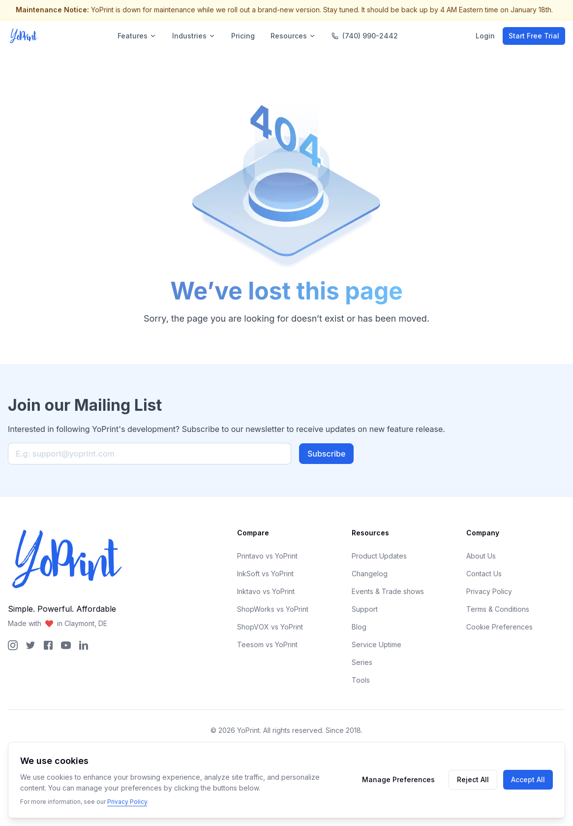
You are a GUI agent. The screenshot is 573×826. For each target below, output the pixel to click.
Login (485, 36)
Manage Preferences (398, 779)
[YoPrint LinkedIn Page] (84, 645)
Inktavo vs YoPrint (266, 591)
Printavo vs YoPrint (267, 556)
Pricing (243, 36)
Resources (293, 36)
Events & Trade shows (388, 591)
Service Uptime (376, 644)
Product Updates (379, 556)
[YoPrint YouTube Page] (66, 645)
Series (362, 662)
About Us (481, 556)
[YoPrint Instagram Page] (13, 645)
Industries (193, 36)
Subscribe (326, 454)
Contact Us (484, 573)
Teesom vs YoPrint (267, 644)
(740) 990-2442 (365, 36)
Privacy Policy (489, 591)
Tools (361, 680)
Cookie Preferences (499, 627)
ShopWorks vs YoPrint (272, 609)
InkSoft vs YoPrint (265, 573)
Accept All (528, 779)
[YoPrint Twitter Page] (30, 645)
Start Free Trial (534, 36)
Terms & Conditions (497, 609)
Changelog (370, 573)
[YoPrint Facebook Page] (48, 645)
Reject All (473, 779)
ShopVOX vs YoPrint (270, 627)
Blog (359, 627)
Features (137, 36)
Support (365, 609)
